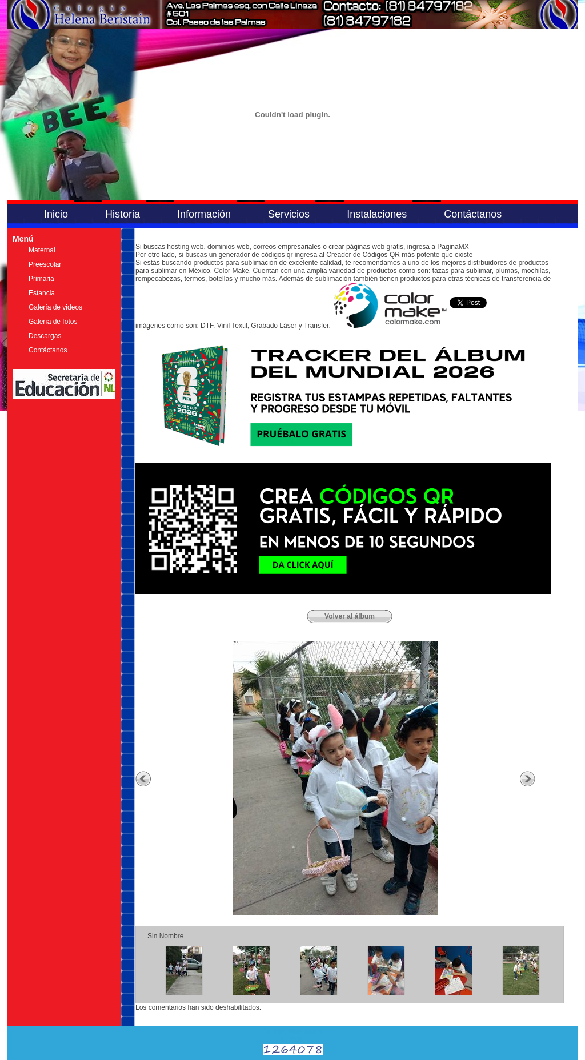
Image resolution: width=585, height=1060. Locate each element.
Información (204, 214)
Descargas (45, 336)
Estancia (42, 293)
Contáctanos (473, 214)
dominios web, (229, 247)
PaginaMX (452, 247)
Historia (122, 214)
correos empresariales (287, 247)
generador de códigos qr (255, 255)
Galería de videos (55, 307)
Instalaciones (377, 214)
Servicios (289, 214)
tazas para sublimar (462, 271)
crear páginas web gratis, (366, 247)
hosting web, (186, 247)
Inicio (56, 214)
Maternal (42, 250)
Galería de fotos (53, 322)
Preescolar (45, 264)
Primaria (41, 279)
